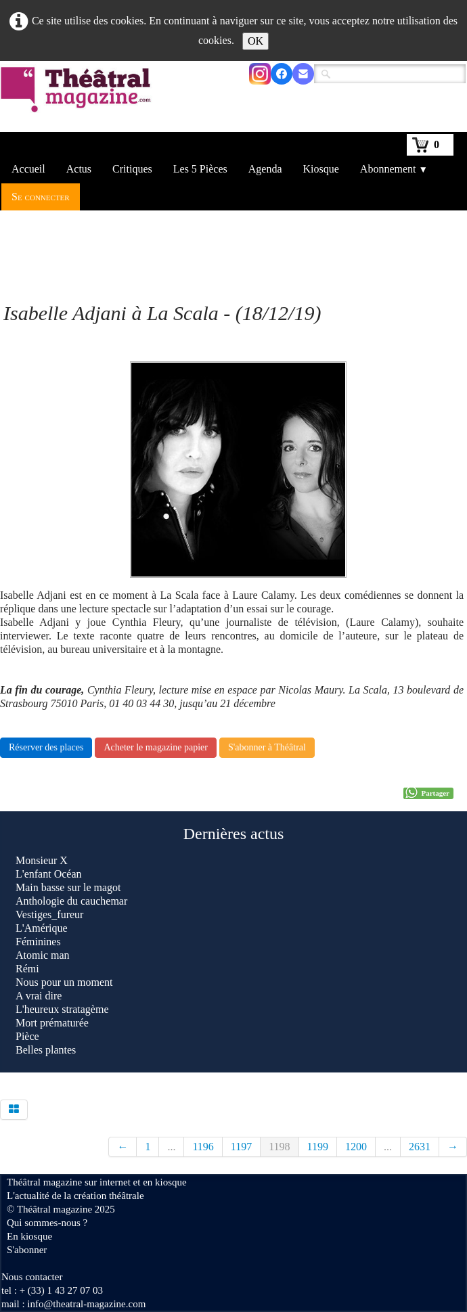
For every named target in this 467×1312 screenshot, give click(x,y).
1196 (202, 1146)
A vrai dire (39, 995)
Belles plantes (47, 1050)
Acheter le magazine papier (156, 747)
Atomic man (43, 955)
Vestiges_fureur (49, 914)
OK (255, 41)
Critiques (132, 169)
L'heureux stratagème (62, 1009)
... (171, 1146)
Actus (78, 169)
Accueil (28, 169)
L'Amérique (42, 928)
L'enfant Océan (49, 874)
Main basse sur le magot (68, 887)
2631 (419, 1146)
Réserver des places (46, 747)
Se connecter (41, 196)
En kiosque (29, 1236)
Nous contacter (31, 1276)
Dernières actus (233, 833)
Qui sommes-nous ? (47, 1222)
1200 (356, 1146)
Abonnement (394, 169)
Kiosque (321, 169)
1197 (241, 1146)
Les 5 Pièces (200, 169)
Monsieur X (42, 860)
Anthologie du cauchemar (71, 901)
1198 (279, 1146)
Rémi (27, 968)
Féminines (38, 941)
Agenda (265, 169)
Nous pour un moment (64, 982)
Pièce (27, 1036)
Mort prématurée (52, 1022)
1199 (317, 1146)
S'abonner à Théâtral (267, 747)
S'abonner (27, 1249)
